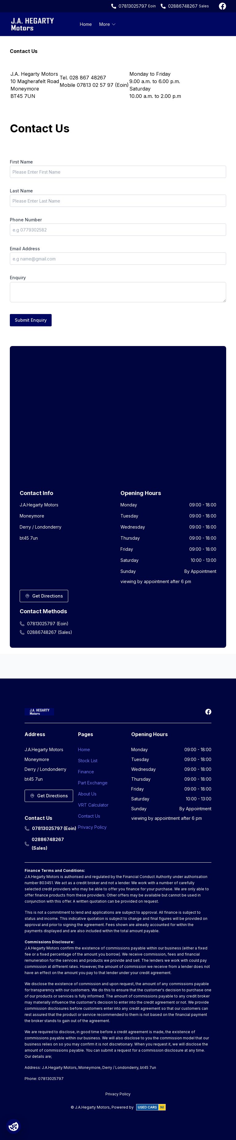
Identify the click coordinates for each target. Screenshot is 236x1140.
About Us (87, 793)
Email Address (25, 248)
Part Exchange (93, 782)
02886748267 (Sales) (46, 632)
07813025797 (133, 6)
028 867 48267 (87, 78)
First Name (21, 161)
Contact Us (89, 816)
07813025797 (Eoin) (44, 623)
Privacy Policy (92, 827)
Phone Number (26, 219)
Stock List (87, 760)
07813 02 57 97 (95, 85)
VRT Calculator (93, 805)
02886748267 (183, 6)
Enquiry (18, 277)
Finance (86, 771)
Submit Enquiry (31, 320)
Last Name (21, 190)
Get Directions (44, 595)
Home (86, 24)
